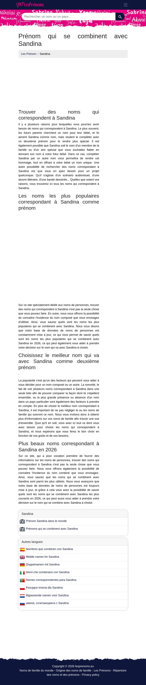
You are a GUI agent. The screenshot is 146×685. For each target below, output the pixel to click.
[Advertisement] (59, 82)
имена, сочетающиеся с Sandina (47, 603)
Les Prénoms (102, 670)
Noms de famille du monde (36, 670)
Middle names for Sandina (42, 556)
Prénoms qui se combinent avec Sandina (52, 528)
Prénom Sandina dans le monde (46, 521)
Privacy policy (90, 674)
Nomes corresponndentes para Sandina (51, 579)
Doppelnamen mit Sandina (43, 564)
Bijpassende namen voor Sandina (47, 595)
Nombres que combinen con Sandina (49, 549)
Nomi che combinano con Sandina (47, 572)
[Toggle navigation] (125, 5)
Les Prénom (28, 53)
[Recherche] (119, 16)
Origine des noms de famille (73, 670)
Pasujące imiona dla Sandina (44, 587)
